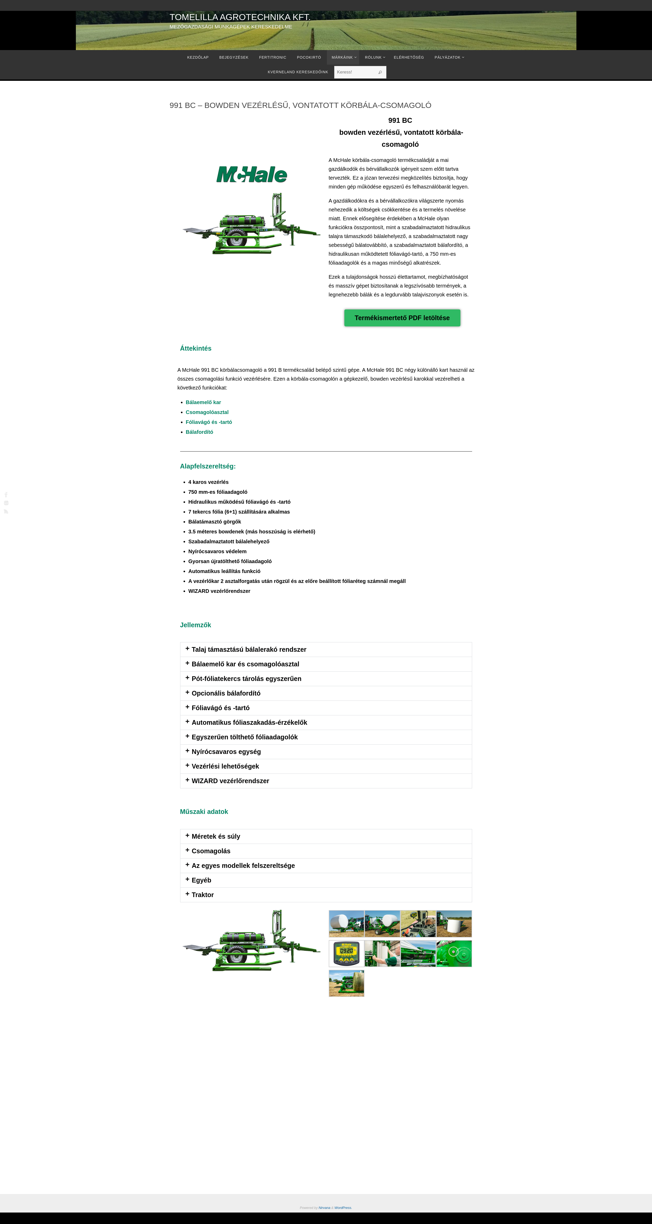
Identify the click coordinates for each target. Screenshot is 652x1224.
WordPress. (343, 1208)
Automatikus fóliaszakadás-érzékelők (249, 722)
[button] (326, 649)
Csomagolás (211, 851)
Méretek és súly (216, 836)
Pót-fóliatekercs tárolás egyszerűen (247, 678)
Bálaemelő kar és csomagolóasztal (246, 664)
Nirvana (324, 1208)
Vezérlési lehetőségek (225, 766)
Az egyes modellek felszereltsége (243, 865)
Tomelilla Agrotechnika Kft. (240, 17)
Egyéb (201, 880)
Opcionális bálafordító (226, 693)
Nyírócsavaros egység (226, 751)
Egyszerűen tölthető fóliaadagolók (245, 737)
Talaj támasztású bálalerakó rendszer (249, 649)
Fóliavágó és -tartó (221, 707)
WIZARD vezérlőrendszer (230, 780)
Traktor (203, 894)
